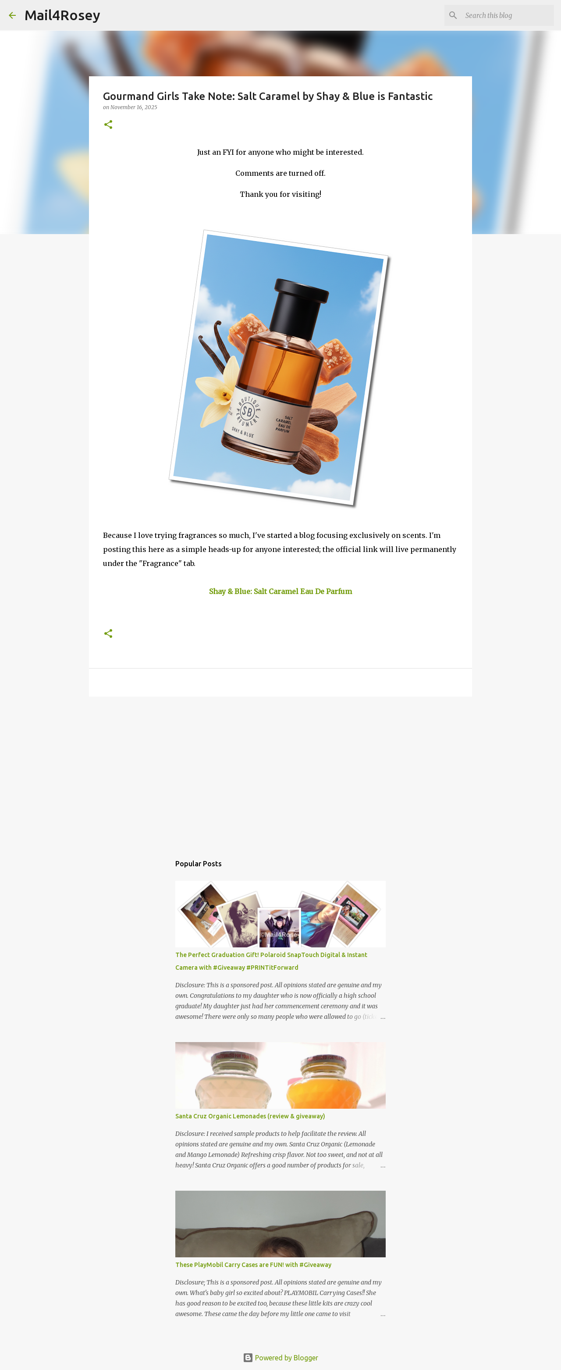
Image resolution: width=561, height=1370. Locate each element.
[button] (108, 125)
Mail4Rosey (62, 15)
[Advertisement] (280, 771)
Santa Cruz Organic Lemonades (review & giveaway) (250, 1116)
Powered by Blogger (280, 1358)
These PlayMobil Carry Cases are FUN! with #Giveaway (253, 1264)
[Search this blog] (508, 15)
